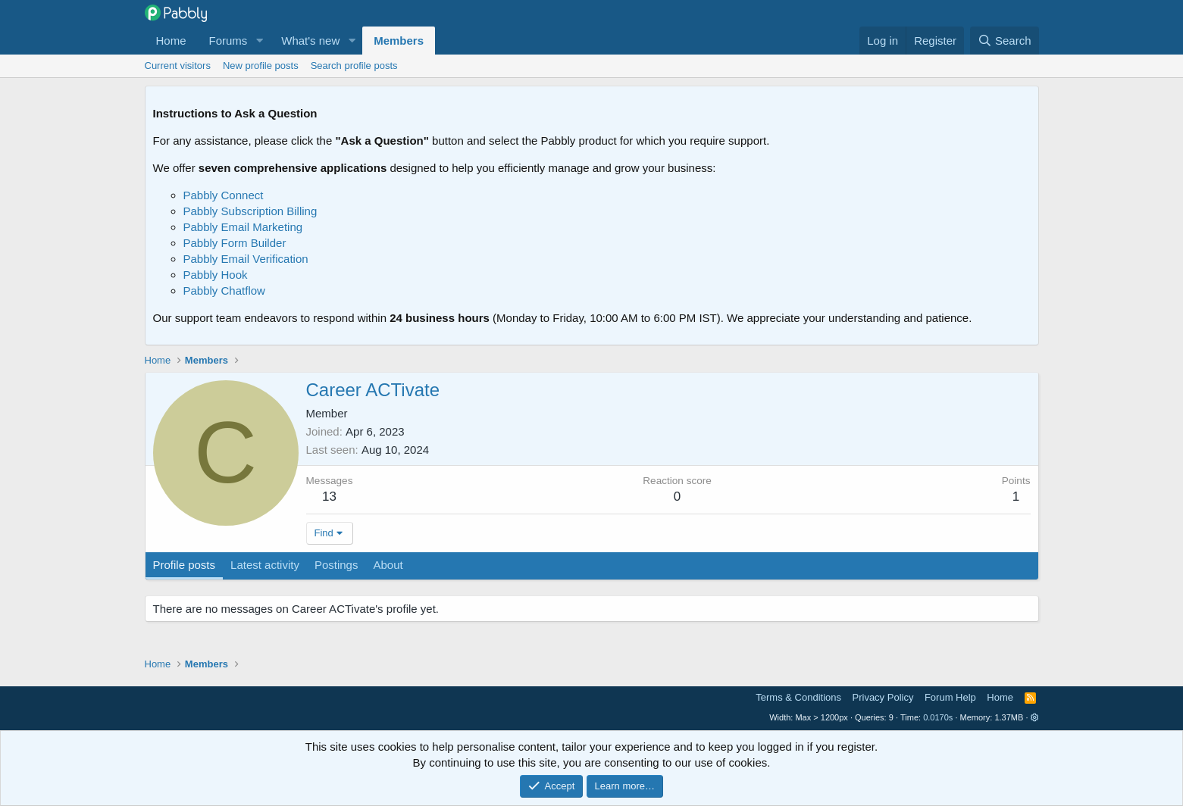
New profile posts (261, 65)
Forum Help (950, 697)
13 (329, 496)
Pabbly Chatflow (224, 290)
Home (171, 40)
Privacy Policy (883, 697)
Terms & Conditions (798, 697)
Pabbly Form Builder (234, 242)
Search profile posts (354, 65)
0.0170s (938, 717)
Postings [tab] (336, 564)
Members (399, 40)
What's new (310, 40)
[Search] (1004, 41)
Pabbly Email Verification (245, 258)
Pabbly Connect (223, 195)
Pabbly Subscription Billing (250, 211)
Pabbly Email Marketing (243, 226)
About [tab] (387, 564)
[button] (259, 41)
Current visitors (178, 65)
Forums (228, 40)
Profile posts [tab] (184, 564)
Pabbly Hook (215, 274)
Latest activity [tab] (264, 564)
